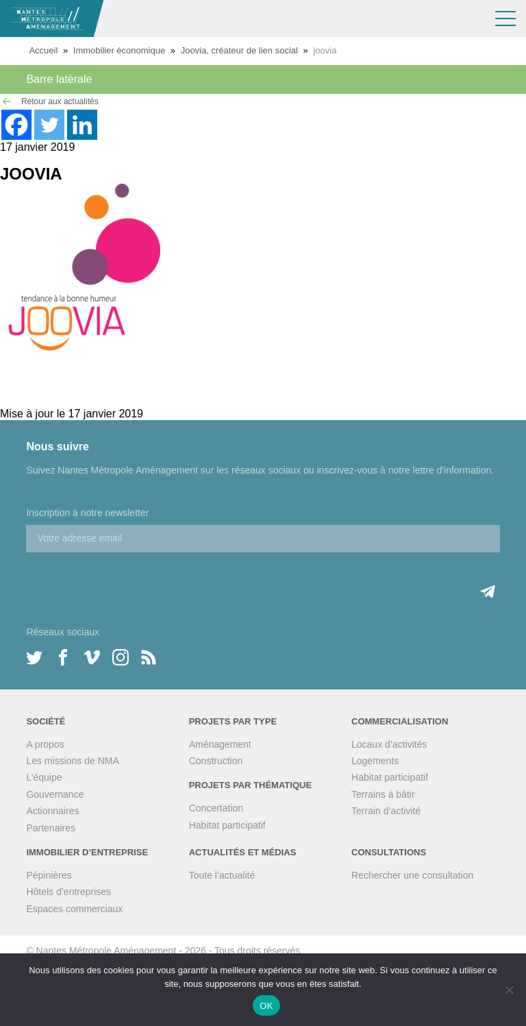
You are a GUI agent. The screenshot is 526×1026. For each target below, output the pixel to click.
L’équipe (44, 777)
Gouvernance (55, 794)
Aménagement (220, 744)
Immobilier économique (119, 50)
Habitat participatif (227, 825)
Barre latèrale (59, 79)
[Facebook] (16, 125)
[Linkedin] (82, 125)
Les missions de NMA (72, 760)
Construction (216, 760)
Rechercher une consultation (412, 875)
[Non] (509, 990)
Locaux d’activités (389, 744)
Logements (375, 760)
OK (266, 1006)
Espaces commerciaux (74, 908)
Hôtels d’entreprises (68, 891)
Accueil (43, 50)
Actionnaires (52, 810)
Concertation (216, 808)
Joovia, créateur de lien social (239, 50)
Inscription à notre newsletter (87, 512)
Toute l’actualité (222, 875)
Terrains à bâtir (383, 794)
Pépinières (48, 875)
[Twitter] (49, 125)
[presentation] (130, 579)
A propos (45, 744)
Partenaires (50, 827)
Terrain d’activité (386, 810)
